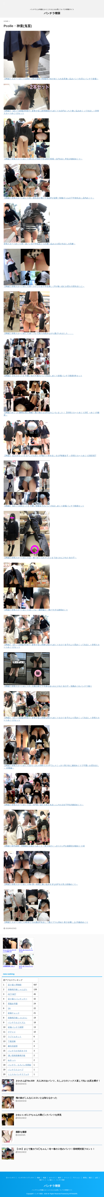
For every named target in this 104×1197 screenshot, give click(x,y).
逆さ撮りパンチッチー (17, 999)
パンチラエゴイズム (16, 1022)
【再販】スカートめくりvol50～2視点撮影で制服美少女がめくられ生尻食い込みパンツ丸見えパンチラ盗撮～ (51, 79)
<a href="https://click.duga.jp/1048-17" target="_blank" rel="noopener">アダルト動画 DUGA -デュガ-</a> (18, 953)
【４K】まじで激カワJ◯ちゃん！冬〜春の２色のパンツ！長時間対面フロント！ (55, 1149)
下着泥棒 (12, 1041)
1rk (9, 1008)
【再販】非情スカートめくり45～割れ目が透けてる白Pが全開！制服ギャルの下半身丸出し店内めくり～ (49, 198)
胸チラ (41, 1180)
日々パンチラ (10, 1178)
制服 (38, 1178)
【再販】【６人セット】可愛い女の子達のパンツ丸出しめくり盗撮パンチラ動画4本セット (43, 376)
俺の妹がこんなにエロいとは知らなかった (36, 1098)
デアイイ (12, 1032)
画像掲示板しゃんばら (17, 989)
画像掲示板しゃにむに (17, 1018)
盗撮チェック (13, 1013)
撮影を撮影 (21, 1132)
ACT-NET (12, 994)
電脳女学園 (13, 1004)
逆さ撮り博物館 (14, 985)
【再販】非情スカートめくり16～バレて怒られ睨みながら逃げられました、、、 (39, 333)
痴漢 (59, 1178)
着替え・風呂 (87, 1178)
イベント (67, 1178)
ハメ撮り (50, 1180)
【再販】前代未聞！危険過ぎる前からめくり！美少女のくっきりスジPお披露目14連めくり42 (44, 846)
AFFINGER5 (73, 1194)
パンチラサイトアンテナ (26, 1178)
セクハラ (52, 1178)
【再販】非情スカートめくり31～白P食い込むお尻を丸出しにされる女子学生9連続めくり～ (44, 805)
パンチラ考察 (60, 1180)
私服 (44, 1178)
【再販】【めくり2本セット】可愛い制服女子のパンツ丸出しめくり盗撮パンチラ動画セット (44, 506)
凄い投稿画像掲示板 (16, 1055)
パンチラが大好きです (17, 1051)
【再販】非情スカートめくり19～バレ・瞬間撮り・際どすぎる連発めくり (36, 610)
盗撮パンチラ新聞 (15, 1027)
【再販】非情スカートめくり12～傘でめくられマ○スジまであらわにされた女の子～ (40, 558)
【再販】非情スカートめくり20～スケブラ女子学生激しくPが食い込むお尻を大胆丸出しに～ (44, 286)
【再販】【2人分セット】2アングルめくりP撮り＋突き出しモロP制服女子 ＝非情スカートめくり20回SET (50, 456)
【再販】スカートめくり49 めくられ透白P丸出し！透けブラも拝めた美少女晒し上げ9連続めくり (46, 922)
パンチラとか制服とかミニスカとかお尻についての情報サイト (52, 1190)
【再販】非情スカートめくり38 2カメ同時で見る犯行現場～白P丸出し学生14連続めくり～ (43, 159)
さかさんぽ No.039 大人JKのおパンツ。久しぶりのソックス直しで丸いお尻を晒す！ (58, 1081)
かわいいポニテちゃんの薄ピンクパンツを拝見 (39, 1115)
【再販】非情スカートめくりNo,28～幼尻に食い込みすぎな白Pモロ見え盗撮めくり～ (41, 884)
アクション (76, 1178)
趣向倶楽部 (13, 1046)
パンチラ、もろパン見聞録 (19, 1065)
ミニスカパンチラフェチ (18, 1074)
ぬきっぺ (12, 1060)
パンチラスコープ (15, 1070)
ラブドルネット (14, 1037)
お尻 (96, 1178)
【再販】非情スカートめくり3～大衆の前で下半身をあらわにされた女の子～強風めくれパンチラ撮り (48, 686)
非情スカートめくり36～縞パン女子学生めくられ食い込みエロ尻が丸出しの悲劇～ (40, 244)
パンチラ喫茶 (52, 13)
